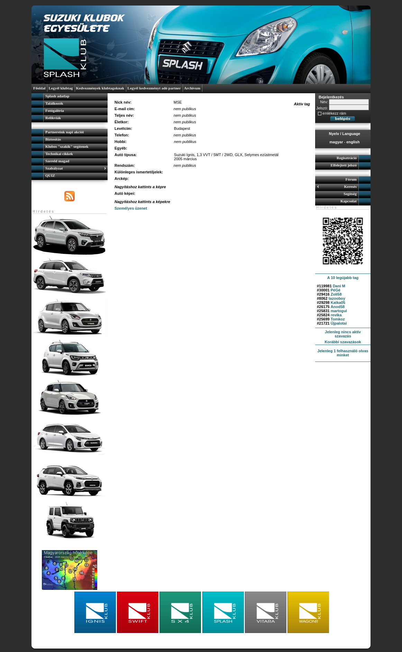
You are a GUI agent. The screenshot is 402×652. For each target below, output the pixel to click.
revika (336, 315)
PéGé (335, 290)
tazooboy (337, 298)
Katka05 (338, 302)
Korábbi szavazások (343, 342)
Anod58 (338, 307)
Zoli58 (336, 294)
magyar (336, 142)
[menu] (69, 107)
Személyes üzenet (131, 208)
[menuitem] (69, 96)
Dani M (339, 286)
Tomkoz (338, 319)
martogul (339, 311)
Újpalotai (339, 323)
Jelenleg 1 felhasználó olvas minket (342, 353)
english (353, 142)
